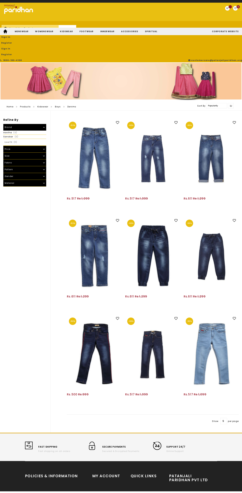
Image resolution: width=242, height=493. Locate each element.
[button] (119, 91)
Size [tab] (7, 124)
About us (30, 453)
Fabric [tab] (8, 131)
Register (216, 12)
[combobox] (100, 14)
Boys (58, 75)
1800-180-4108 (11, 3)
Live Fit (13, 110)
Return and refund (36, 468)
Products (25, 75)
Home (10, 75)
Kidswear (42, 75)
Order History (100, 453)
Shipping (30, 463)
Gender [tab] (9, 144)
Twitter (134, 464)
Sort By (201, 74)
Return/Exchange (102, 463)
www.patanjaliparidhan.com (190, 453)
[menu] (121, 27)
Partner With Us (190, 459)
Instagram (137, 459)
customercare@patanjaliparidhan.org (216, 3)
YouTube (136, 454)
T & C (28, 458)
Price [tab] (7, 117)
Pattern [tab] (9, 137)
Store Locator (190, 467)
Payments (31, 473)
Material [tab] (9, 151)
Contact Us (63, 463)
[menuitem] (5, 27)
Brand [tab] (8, 95)
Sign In (202, 12)
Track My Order (101, 458)
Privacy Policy (64, 458)
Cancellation (64, 453)
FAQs (59, 468)
